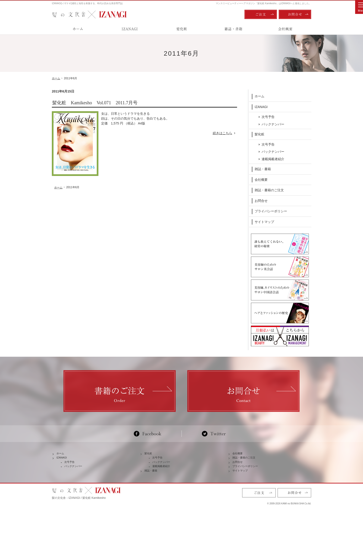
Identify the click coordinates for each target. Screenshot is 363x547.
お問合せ (261, 200)
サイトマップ (264, 221)
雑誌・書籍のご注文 (269, 190)
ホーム (259, 96)
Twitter (214, 447)
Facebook (149, 447)
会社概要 (261, 179)
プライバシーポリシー (271, 211)
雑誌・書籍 (263, 169)
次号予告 (268, 116)
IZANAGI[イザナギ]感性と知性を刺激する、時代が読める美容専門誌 (87, 3)
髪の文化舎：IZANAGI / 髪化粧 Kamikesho (79, 523)
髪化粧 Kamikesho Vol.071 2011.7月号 (95, 102)
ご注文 (260, 14)
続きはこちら (225, 133)
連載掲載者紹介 (273, 159)
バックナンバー (273, 124)
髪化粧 (259, 134)
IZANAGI (261, 106)
